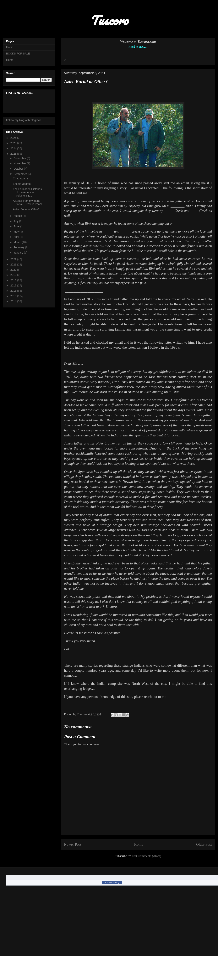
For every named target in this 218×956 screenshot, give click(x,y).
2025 (13, 143)
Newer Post (72, 844)
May (16, 231)
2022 (13, 259)
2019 (13, 274)
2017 (13, 285)
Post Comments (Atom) (146, 856)
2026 (13, 137)
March (18, 242)
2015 (13, 296)
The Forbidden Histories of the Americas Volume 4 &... (27, 192)
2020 (13, 269)
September (20, 174)
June (17, 226)
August (18, 215)
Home (138, 844)
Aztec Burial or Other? (26, 209)
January (19, 252)
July (16, 221)
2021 (13, 264)
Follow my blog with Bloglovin (23, 120)
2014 (13, 301)
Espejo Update (22, 183)
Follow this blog (112, 882)
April (17, 236)
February (19, 247)
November (20, 163)
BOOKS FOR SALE (18, 53)
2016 (13, 290)
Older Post (204, 844)
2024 (13, 148)
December (20, 158)
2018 (13, 280)
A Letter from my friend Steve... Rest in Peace (28, 202)
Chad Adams (20, 178)
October (19, 168)
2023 (13, 153)
